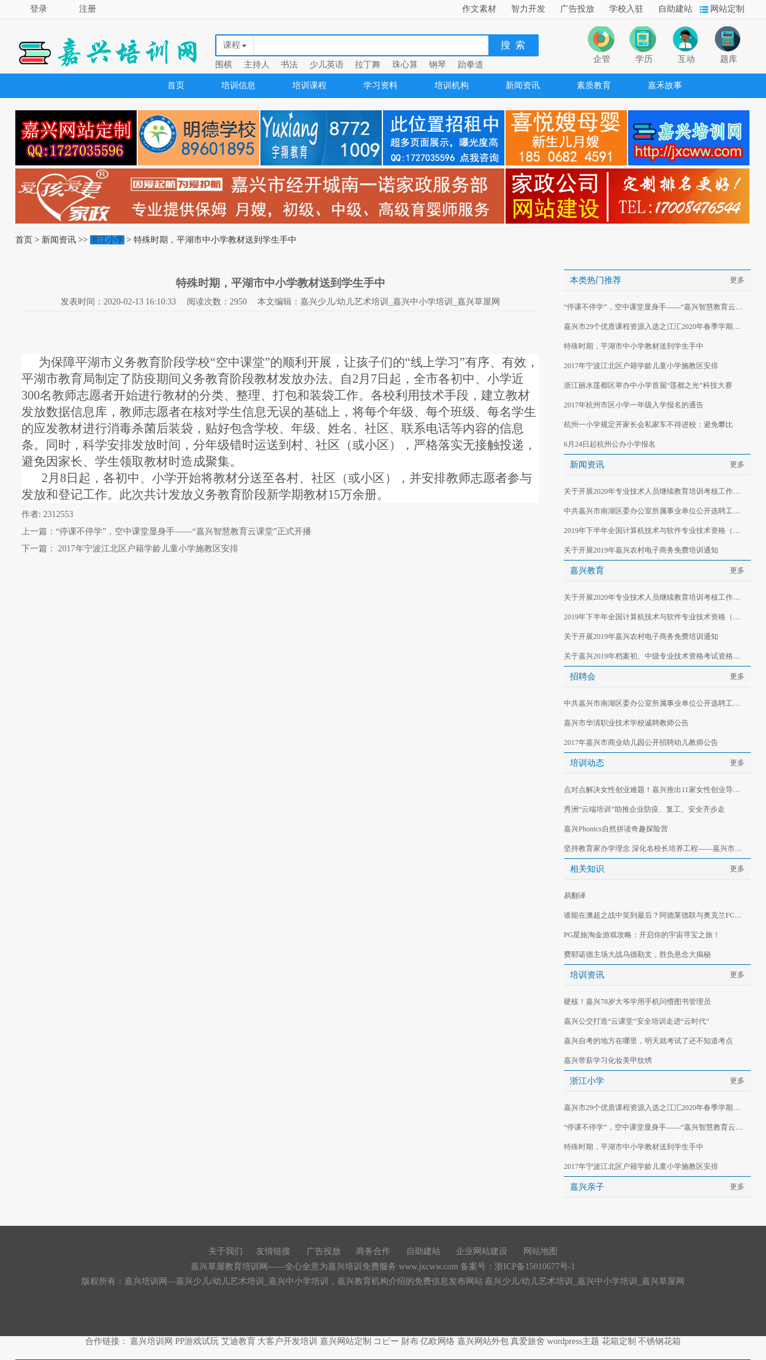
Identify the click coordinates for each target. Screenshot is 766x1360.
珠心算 (405, 64)
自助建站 (675, 8)
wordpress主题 (573, 1341)
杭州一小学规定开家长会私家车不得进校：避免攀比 (648, 424)
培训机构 (451, 85)
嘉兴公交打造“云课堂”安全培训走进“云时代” (636, 1021)
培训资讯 (587, 975)
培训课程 (309, 85)
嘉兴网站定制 (345, 1341)
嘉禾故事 (665, 85)
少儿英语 (326, 64)
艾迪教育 (238, 1341)
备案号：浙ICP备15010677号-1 (517, 1266)
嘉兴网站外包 (483, 1341)
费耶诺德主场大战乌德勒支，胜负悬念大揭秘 (637, 954)
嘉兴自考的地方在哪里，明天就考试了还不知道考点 (648, 1041)
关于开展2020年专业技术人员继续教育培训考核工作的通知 (655, 491)
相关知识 (587, 869)
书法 (289, 64)
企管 (601, 59)
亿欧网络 (437, 1341)
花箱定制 (619, 1341)
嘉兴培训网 (151, 1341)
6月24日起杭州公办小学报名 (610, 444)
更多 (737, 280)
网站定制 (727, 8)
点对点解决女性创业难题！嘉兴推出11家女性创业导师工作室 (655, 789)
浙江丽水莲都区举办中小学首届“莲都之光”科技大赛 (648, 385)
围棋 (223, 64)
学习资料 (380, 85)
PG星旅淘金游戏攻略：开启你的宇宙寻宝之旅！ (642, 935)
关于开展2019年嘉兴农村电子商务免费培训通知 (641, 550)
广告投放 (577, 8)
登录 (38, 8)
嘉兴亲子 (587, 1187)
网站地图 (540, 1251)
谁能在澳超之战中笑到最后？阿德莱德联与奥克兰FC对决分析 (655, 915)
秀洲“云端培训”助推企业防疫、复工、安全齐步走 (644, 809)
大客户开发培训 (287, 1341)
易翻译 (575, 895)
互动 (686, 59)
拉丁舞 (368, 64)
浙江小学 (107, 239)
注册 (87, 8)
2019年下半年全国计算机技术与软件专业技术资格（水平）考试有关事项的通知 (655, 530)
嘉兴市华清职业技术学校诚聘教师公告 (626, 723)
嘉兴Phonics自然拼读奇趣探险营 (616, 829)
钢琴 (437, 64)
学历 (644, 59)
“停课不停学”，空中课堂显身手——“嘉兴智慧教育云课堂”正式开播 (183, 531)
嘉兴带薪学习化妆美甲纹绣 (608, 1060)
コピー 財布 (396, 1341)
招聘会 (583, 676)
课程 (231, 45)
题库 (728, 59)
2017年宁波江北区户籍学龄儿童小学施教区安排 (147, 548)
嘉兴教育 (587, 570)
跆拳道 (470, 64)
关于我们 (225, 1251)
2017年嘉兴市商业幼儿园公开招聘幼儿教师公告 (641, 742)
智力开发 (528, 8)
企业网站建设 (481, 1251)
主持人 (257, 64)
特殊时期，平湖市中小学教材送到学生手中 (633, 346)
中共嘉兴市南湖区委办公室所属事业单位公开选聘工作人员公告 (655, 511)
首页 (175, 85)
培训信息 (238, 85)
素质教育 (594, 85)
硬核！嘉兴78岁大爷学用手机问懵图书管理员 (637, 1001)
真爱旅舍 (527, 1341)
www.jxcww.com (429, 1266)
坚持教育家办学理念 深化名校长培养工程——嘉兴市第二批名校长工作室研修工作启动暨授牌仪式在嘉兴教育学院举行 (655, 848)
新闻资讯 (523, 85)
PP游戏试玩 (197, 1341)
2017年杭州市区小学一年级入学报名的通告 (633, 405)
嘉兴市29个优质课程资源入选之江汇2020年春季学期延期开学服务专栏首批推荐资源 (655, 326)
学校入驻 (626, 8)
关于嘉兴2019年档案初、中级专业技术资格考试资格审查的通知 (655, 656)
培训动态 (587, 763)
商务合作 (373, 1251)
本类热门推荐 (595, 280)
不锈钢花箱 (659, 1341)
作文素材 (479, 8)
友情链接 (273, 1251)
